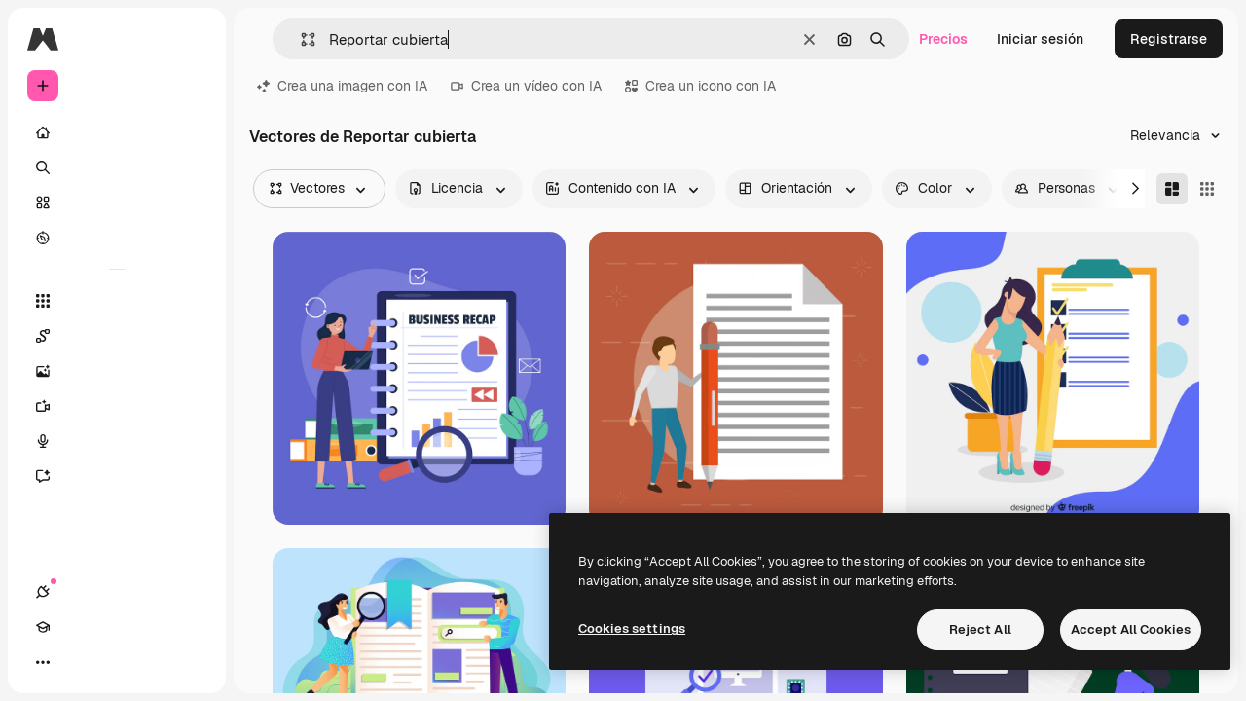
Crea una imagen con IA (342, 85)
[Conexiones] (42, 662)
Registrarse (1168, 39)
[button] (300, 39)
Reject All (980, 629)
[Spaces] (116, 335)
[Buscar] (116, 167)
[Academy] (77, 662)
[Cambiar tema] (112, 662)
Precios (943, 39)
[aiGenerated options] (623, 188)
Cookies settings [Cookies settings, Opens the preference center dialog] (631, 628)
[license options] (459, 188)
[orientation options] (798, 188)
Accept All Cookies (1131, 629)
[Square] (1207, 188)
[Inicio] (116, 132)
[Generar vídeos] (116, 406)
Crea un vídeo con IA (526, 85)
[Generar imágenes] (116, 371)
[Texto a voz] (116, 441)
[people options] (1068, 188)
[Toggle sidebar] (190, 39)
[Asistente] (116, 476)
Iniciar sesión (1040, 39)
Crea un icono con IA (700, 85)
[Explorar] (116, 237)
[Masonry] (1172, 188)
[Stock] (116, 202)
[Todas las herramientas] (116, 300)
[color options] (937, 188)
